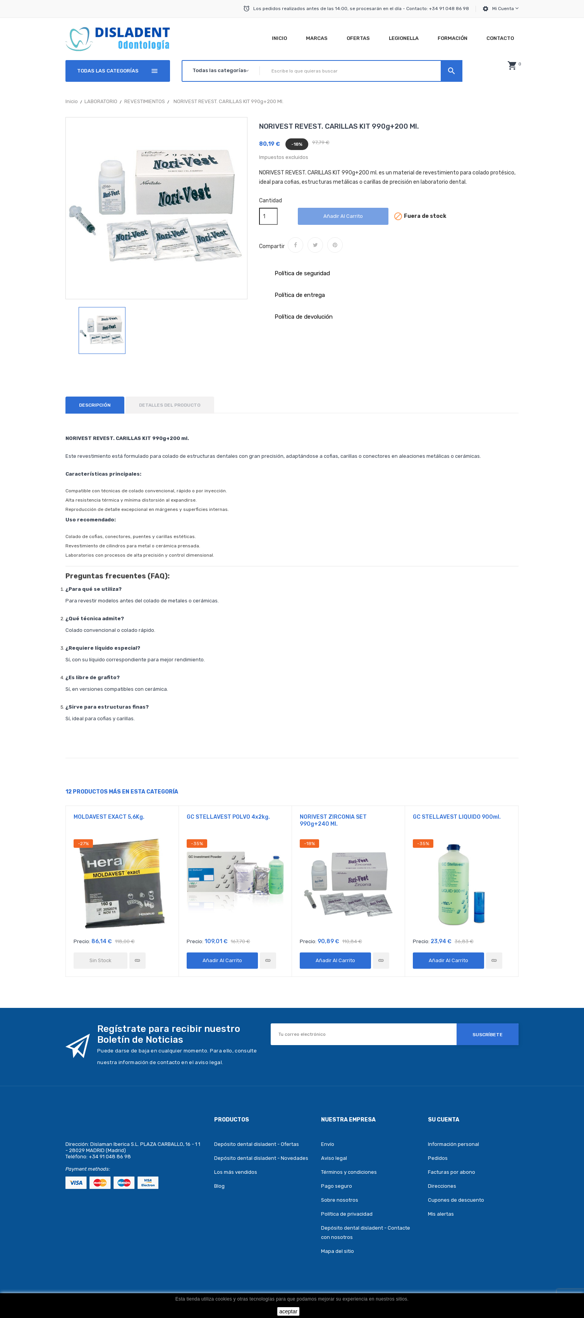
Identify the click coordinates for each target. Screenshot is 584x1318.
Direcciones (442, 1186)
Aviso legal (334, 1158)
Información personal (453, 1144)
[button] (512, 65)
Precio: (82, 941)
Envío (327, 1144)
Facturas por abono (451, 1172)
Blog (219, 1186)
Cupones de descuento (456, 1200)
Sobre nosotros (339, 1200)
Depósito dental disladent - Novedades (261, 1158)
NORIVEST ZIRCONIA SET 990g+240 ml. (333, 820)
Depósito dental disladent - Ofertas (256, 1144)
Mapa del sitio (337, 1251)
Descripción (95, 405)
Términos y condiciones (349, 1172)
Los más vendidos (235, 1172)
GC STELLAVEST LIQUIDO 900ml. (457, 817)
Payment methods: (87, 1169)
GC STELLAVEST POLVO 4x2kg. (228, 817)
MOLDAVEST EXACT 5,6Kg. (109, 817)
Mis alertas (441, 1214)
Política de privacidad (347, 1214)
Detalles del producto (170, 405)
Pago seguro (336, 1186)
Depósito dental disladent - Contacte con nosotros (365, 1232)
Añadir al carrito (343, 216)
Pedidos (438, 1158)
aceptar (288, 1311)
